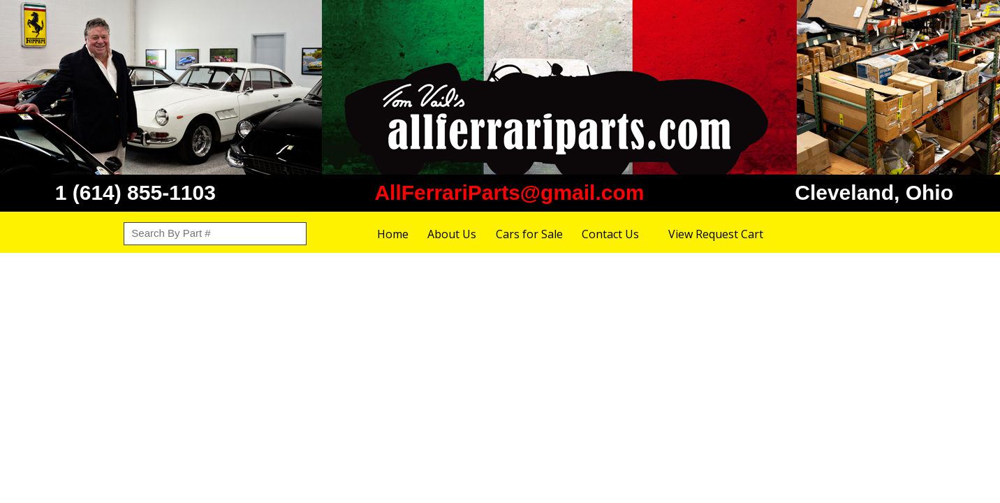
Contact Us (610, 234)
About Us (451, 234)
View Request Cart (715, 234)
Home (393, 234)
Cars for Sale (529, 234)
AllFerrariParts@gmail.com (509, 192)
